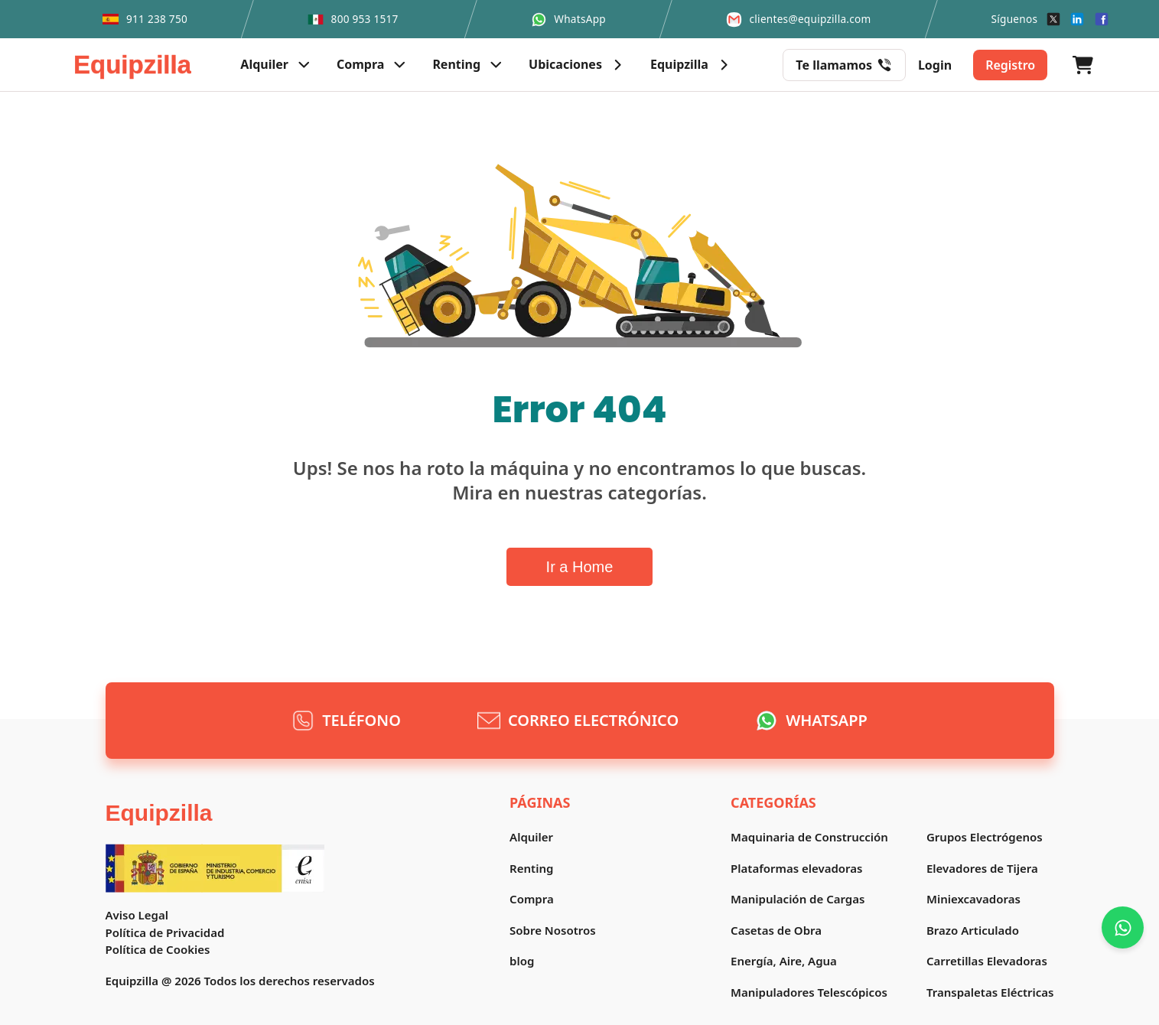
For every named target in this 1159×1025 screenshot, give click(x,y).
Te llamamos (844, 65)
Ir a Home (580, 566)
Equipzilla (159, 812)
